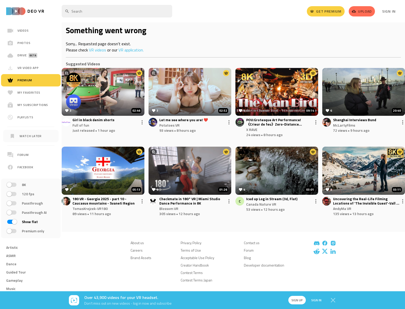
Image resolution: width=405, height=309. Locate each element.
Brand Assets (141, 257)
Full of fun (80, 125)
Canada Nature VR (261, 204)
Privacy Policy (191, 242)
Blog (247, 257)
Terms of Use (191, 250)
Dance (11, 264)
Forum (249, 250)
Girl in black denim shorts (93, 120)
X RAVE (251, 129)
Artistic (12, 247)
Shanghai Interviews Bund (354, 120)
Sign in (314, 300)
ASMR (11, 255)
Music (11, 288)
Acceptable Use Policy (197, 257)
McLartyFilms (344, 125)
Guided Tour (16, 272)
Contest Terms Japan (196, 280)
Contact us (252, 242)
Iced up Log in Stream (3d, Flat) (271, 199)
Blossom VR (168, 208)
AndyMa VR (342, 208)
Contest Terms (192, 272)
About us (137, 242)
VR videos (97, 50)
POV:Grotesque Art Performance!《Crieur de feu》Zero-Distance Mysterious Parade (273, 122)
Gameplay (14, 280)
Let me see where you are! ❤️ (183, 120)
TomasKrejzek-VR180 (90, 208)
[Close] (333, 300)
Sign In (389, 11)
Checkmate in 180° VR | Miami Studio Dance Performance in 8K (189, 201)
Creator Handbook (195, 265)
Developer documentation (264, 265)
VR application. (131, 50)
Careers (137, 250)
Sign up (294, 300)
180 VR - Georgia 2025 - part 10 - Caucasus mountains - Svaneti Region (103, 201)
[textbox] (117, 11)
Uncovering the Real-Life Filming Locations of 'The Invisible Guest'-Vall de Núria (366, 201)
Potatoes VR (169, 125)
